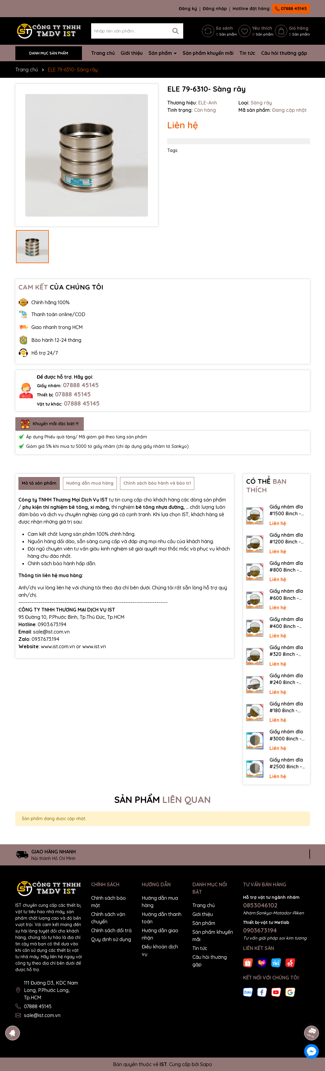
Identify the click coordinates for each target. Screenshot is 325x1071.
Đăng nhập (215, 8)
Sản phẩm (161, 53)
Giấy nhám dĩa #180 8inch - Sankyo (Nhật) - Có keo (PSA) (287, 707)
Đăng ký (188, 8)
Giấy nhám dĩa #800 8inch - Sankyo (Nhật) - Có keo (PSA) (287, 566)
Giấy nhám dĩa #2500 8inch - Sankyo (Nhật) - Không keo (287, 763)
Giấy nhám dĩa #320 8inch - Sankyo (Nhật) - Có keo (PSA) (287, 651)
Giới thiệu (132, 53)
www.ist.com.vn (58, 646)
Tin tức (247, 53)
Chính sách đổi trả (111, 930)
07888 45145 (291, 8)
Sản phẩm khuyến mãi (208, 53)
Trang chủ (103, 53)
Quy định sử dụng (111, 939)
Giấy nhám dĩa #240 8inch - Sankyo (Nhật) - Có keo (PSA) (287, 679)
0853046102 (260, 905)
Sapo (206, 1064)
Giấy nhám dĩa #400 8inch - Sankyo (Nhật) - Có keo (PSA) (287, 623)
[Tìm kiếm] (175, 31)
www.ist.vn (94, 646)
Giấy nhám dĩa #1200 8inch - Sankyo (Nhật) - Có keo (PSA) (287, 538)
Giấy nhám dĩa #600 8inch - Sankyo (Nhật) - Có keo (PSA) (287, 594)
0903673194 (260, 930)
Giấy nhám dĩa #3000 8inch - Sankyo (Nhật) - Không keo (287, 735)
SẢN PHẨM (162, 799)
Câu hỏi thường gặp (284, 53)
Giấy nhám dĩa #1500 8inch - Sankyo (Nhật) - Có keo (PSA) (287, 510)
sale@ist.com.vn (42, 1015)
